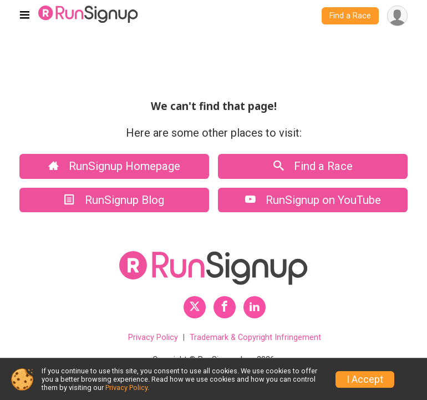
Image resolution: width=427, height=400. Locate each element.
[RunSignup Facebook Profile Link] (225, 307)
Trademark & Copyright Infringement (255, 337)
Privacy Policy (153, 337)
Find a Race (350, 16)
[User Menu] (397, 16)
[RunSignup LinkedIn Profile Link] (254, 307)
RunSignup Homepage (114, 166)
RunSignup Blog (114, 200)
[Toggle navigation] (24, 16)
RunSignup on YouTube (313, 200)
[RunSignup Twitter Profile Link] (195, 307)
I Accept (365, 379)
